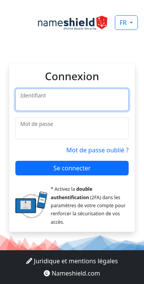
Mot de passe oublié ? (97, 150)
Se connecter (72, 168)
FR (124, 22)
